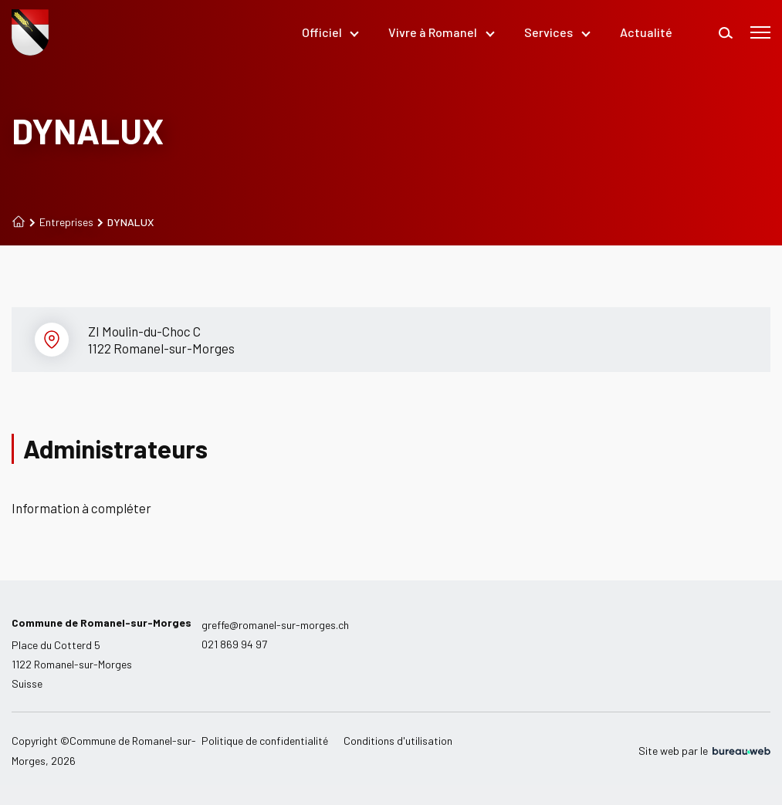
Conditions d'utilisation (398, 740)
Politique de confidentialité (264, 740)
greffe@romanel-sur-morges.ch (275, 624)
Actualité (646, 32)
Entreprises (61, 222)
